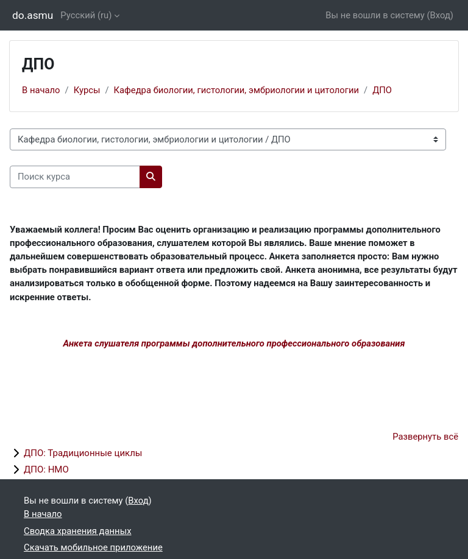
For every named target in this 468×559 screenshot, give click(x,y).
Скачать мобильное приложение (93, 547)
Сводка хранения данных (77, 531)
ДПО (382, 90)
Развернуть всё (425, 436)
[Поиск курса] (75, 177)
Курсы (87, 90)
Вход (440, 15)
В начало (41, 90)
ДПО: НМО (46, 469)
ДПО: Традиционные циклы (83, 453)
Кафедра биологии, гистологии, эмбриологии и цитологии (236, 90)
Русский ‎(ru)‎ (86, 15)
